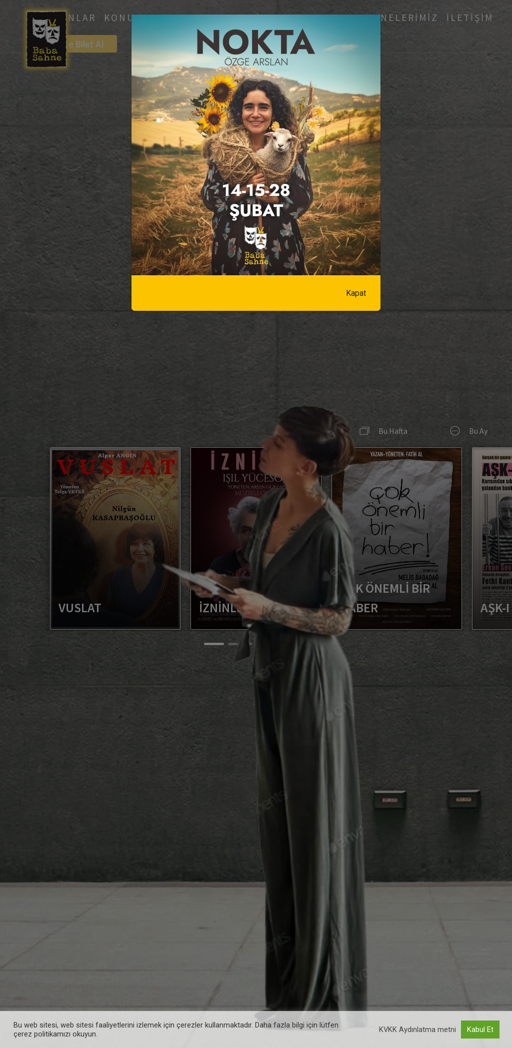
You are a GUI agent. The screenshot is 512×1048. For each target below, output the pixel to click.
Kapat (356, 293)
